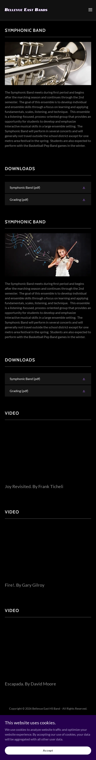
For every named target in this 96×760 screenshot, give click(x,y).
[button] (90, 10)
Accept (48, 750)
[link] (25, 10)
